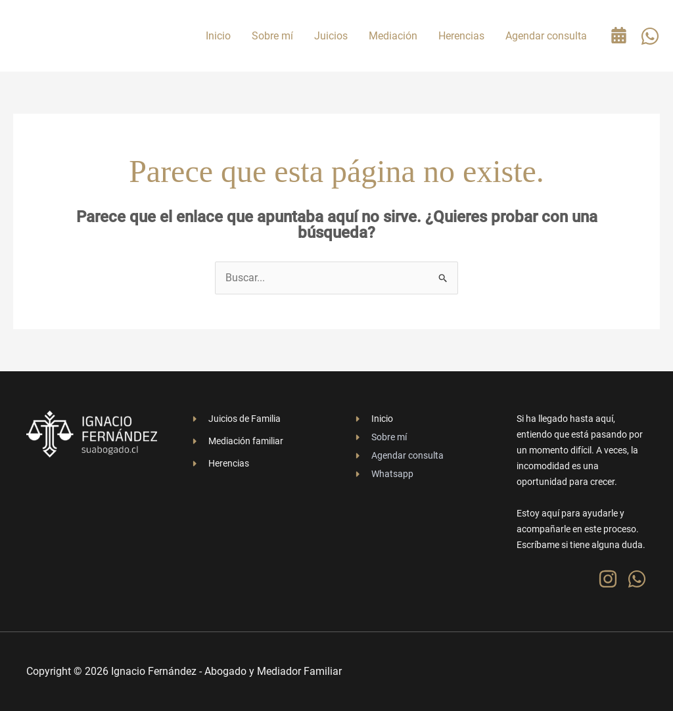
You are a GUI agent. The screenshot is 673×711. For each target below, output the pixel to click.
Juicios (331, 36)
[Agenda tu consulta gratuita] (619, 35)
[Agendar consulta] (398, 455)
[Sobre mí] (380, 437)
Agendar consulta (546, 36)
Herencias (461, 36)
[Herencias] (219, 463)
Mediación (393, 36)
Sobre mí (272, 36)
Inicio (218, 36)
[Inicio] (373, 418)
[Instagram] (608, 579)
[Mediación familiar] (236, 441)
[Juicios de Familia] (235, 418)
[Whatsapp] (383, 474)
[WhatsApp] (650, 36)
